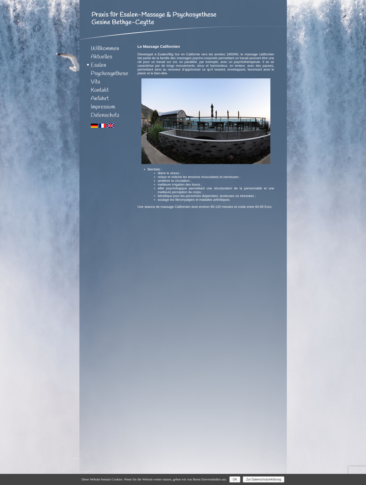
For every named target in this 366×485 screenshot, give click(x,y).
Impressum (103, 107)
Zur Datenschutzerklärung (263, 479)
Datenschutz (105, 115)
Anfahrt (100, 98)
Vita (95, 82)
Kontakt (100, 90)
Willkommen (105, 48)
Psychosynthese (109, 73)
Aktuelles (101, 57)
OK (235, 479)
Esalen (98, 65)
